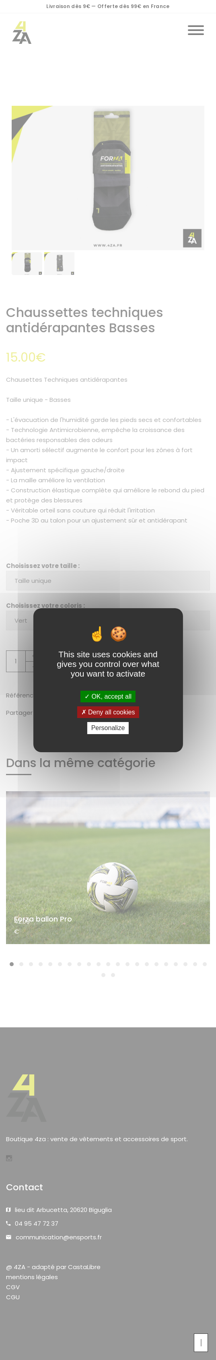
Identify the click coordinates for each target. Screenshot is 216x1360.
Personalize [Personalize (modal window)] (108, 727)
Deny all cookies (108, 712)
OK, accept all (108, 696)
